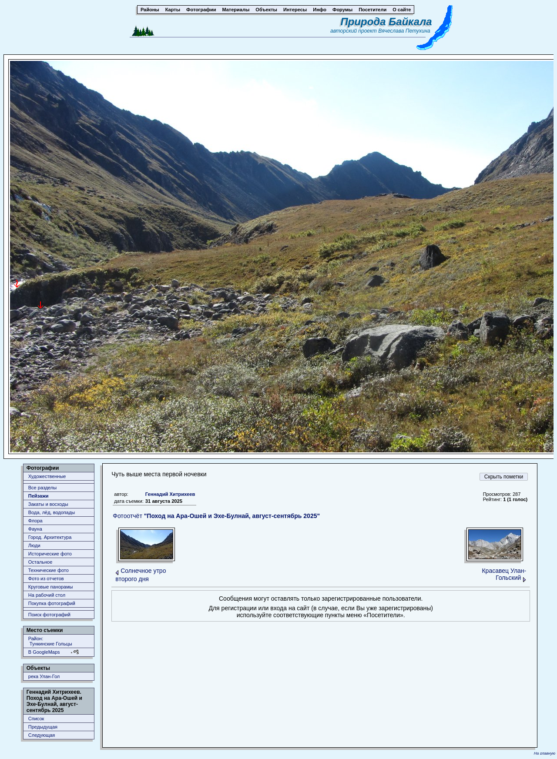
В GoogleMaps (44, 652)
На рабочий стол (46, 595)
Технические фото (48, 570)
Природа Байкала (386, 21)
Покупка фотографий (51, 603)
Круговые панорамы (50, 586)
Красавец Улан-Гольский (504, 574)
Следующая (41, 735)
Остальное (40, 562)
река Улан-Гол (44, 676)
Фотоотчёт (216, 515)
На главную (544, 753)
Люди (34, 545)
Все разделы (42, 487)
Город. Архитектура (50, 537)
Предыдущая (42, 726)
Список (36, 718)
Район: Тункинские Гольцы (50, 641)
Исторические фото (50, 553)
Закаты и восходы (48, 504)
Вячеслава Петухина (404, 31)
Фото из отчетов (46, 578)
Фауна (35, 529)
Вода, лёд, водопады (51, 512)
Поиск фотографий (49, 614)
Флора (35, 520)
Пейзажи (38, 495)
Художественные (47, 476)
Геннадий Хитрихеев (170, 494)
